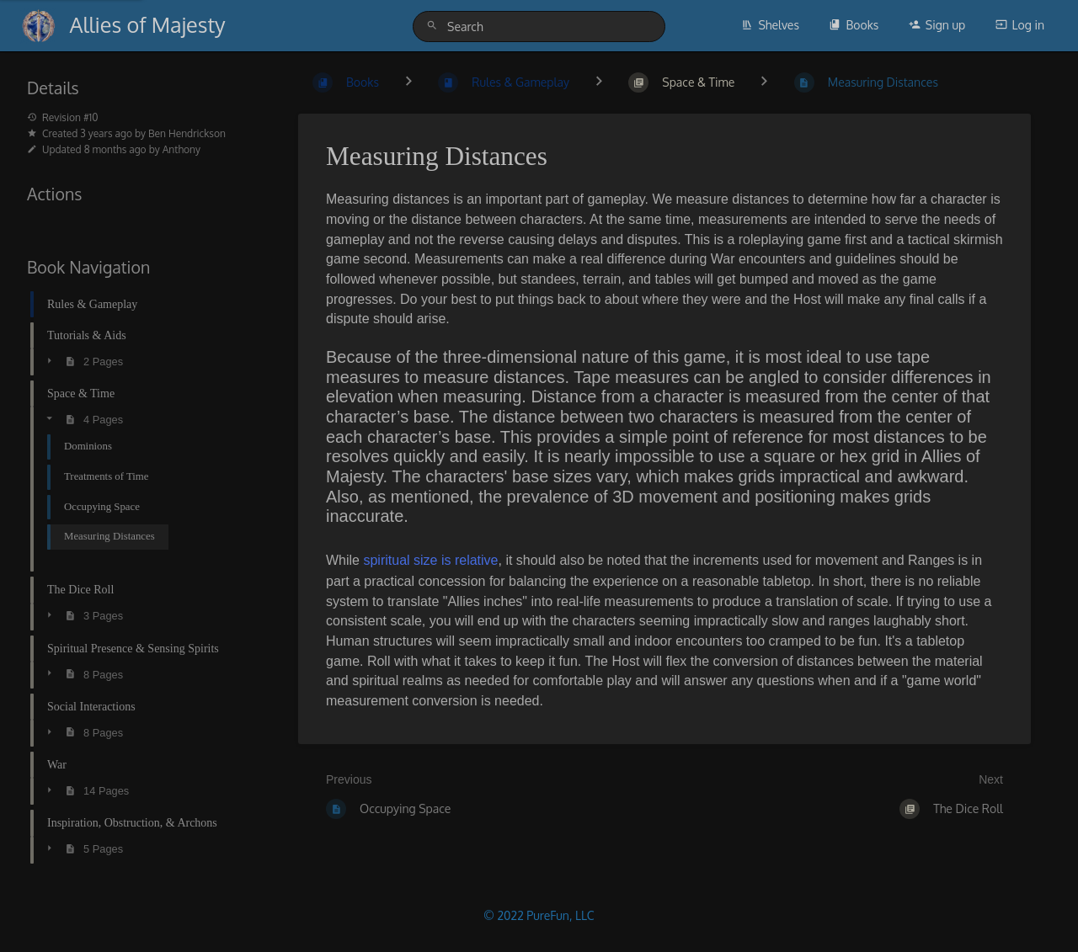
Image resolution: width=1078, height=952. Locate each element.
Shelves (770, 25)
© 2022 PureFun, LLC (538, 915)
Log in (1019, 25)
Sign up (937, 25)
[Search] (434, 26)
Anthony (181, 149)
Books (853, 25)
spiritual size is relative (430, 560)
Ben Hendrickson (187, 133)
